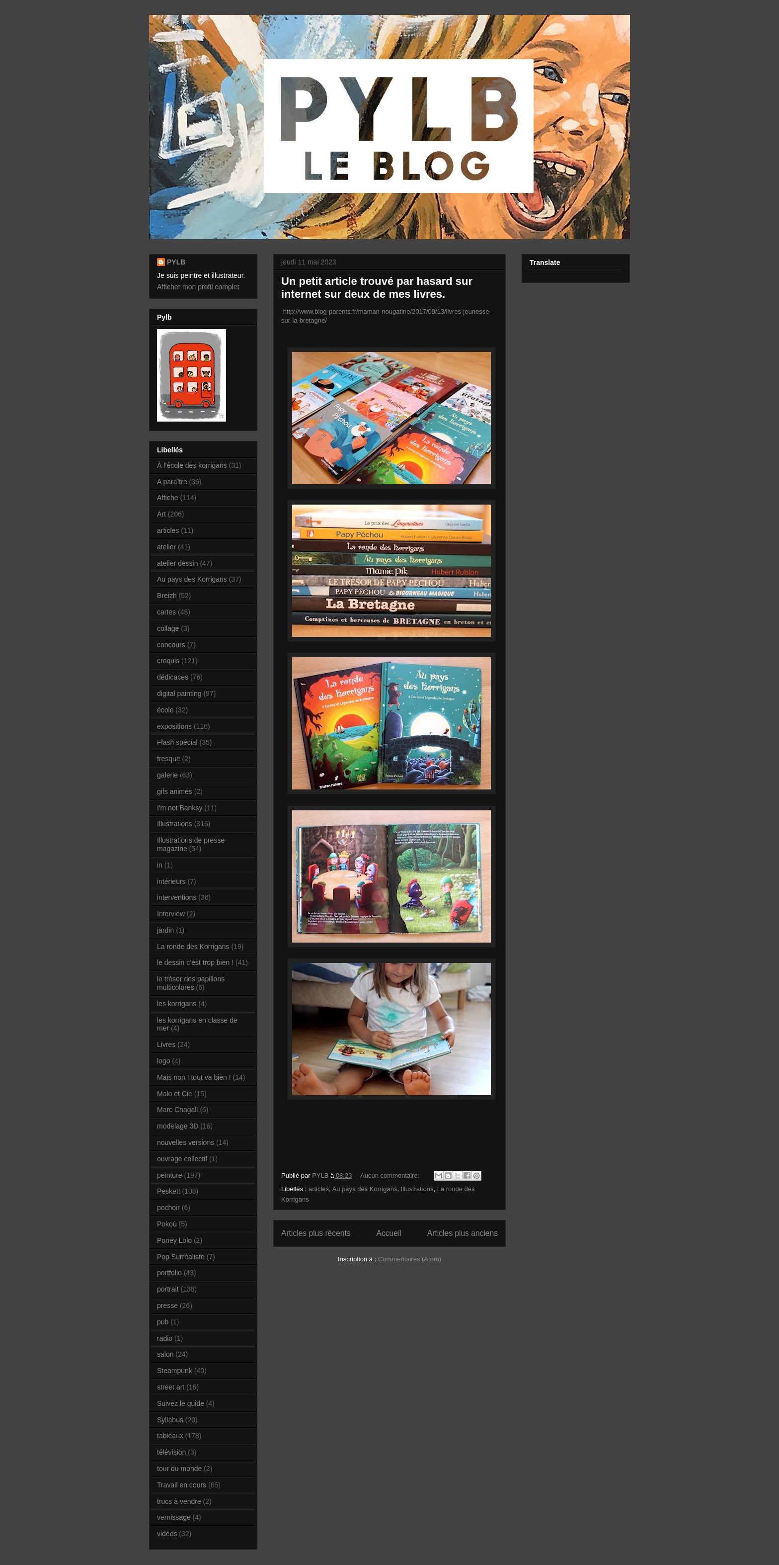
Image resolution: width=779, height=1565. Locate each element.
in (159, 865)
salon (165, 1354)
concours (171, 645)
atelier (166, 547)
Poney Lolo (174, 1240)
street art (170, 1387)
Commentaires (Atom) (409, 1259)
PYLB (176, 262)
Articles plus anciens (462, 1233)
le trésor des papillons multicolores (191, 983)
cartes (166, 612)
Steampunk (174, 1371)
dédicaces (172, 677)
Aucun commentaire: (390, 1175)
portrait (168, 1289)
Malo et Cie (174, 1094)
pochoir (168, 1208)
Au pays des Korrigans (364, 1189)
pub (162, 1322)
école (165, 710)
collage (168, 628)
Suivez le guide (180, 1403)
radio (164, 1338)
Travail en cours (181, 1485)
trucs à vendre (179, 1501)
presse (167, 1305)
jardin (165, 930)
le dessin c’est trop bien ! (195, 962)
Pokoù (167, 1224)
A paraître (172, 482)
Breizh (167, 596)
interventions (176, 897)
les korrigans (176, 1004)
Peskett (168, 1191)
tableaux (170, 1436)
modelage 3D (177, 1126)
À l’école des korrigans (192, 465)
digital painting (179, 693)
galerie (167, 775)
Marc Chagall (177, 1110)
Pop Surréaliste (181, 1257)
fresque (168, 759)
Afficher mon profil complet (198, 287)
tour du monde (179, 1469)
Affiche (167, 498)
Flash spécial (177, 742)
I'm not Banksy (179, 808)
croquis (168, 661)
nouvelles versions (185, 1142)
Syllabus (170, 1420)
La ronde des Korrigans (193, 947)
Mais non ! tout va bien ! (194, 1077)
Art (161, 514)
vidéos (167, 1534)
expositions (174, 726)
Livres (166, 1044)
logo (163, 1061)
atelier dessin (177, 563)
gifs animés (174, 791)
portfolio (169, 1273)
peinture (169, 1175)
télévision (171, 1452)
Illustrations (417, 1189)
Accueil (389, 1233)
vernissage (174, 1517)
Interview (171, 914)
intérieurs (171, 881)
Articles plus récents (316, 1233)
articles (319, 1189)
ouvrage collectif (182, 1159)
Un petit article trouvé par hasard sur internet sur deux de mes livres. (376, 287)
